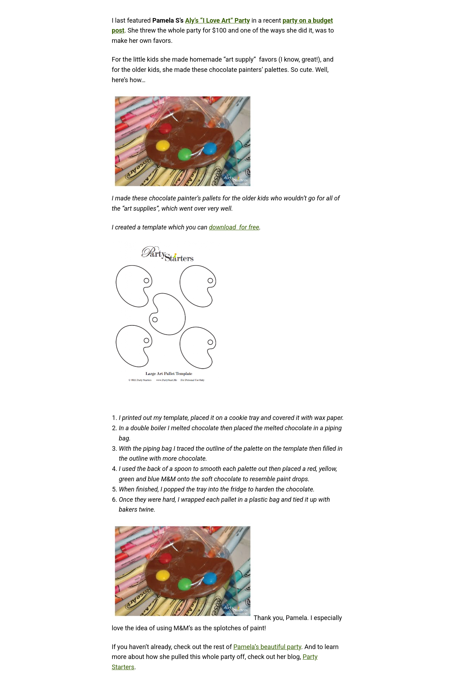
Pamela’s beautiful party (267, 646)
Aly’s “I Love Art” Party (217, 20)
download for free (234, 227)
